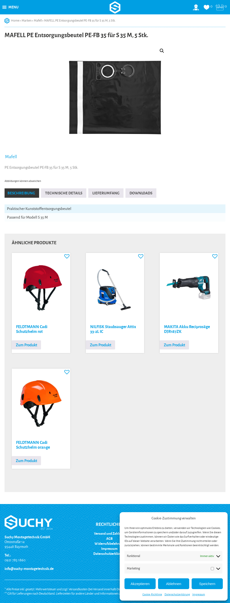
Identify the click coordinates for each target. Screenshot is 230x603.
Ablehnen (173, 584)
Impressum (198, 594)
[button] (13, 7)
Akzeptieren (139, 584)
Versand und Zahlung (109, 533)
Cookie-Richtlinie (152, 594)
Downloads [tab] (141, 193)
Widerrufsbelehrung (109, 543)
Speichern (207, 584)
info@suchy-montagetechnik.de (29, 569)
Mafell (38, 20)
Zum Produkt (26, 345)
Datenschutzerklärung (177, 594)
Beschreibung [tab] (21, 193)
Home (15, 20)
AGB (109, 538)
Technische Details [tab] (63, 193)
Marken (26, 20)
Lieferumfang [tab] (105, 193)
